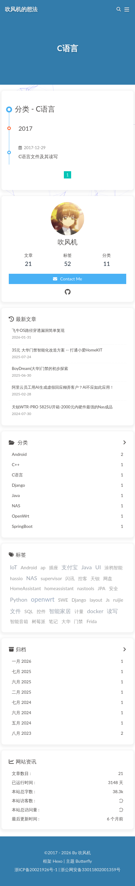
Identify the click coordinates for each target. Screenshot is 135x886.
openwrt (42, 599)
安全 (113, 588)
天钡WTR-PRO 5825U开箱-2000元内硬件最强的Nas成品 (62, 406)
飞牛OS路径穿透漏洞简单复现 (38, 330)
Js (108, 600)
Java (86, 567)
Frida (92, 621)
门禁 (78, 621)
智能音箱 (19, 621)
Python (18, 599)
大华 (66, 621)
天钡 (95, 578)
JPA (101, 588)
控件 (41, 611)
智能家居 (60, 611)
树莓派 (38, 621)
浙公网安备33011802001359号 (90, 869)
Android (29, 567)
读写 (112, 611)
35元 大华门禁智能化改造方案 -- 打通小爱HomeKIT (57, 350)
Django (78, 600)
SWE (63, 600)
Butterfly (83, 861)
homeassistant (59, 588)
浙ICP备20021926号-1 (36, 869)
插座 (53, 567)
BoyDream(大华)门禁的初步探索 (40, 368)
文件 (15, 611)
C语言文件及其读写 (38, 156)
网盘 (107, 578)
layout (96, 600)
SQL (29, 611)
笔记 (53, 621)
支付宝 (69, 567)
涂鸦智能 (113, 567)
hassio (16, 578)
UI (98, 567)
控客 (82, 578)
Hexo (57, 861)
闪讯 (69, 578)
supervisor (51, 578)
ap (43, 567)
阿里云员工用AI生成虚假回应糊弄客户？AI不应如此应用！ (63, 387)
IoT (13, 567)
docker (95, 611)
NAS (31, 578)
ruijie (118, 600)
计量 (79, 611)
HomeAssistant (25, 588)
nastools (85, 588)
